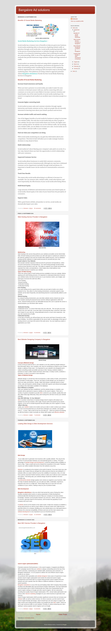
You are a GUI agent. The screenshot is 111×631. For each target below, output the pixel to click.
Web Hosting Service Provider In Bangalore (32, 217)
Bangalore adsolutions (29, 73)
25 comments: (37, 208)
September (77, 29)
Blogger (65, 624)
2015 (74, 71)
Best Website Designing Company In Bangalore (34, 339)
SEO (41, 393)
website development (24, 511)
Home (38, 614)
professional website (25, 480)
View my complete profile (77, 21)
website (27, 407)
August (76, 61)
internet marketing (30, 593)
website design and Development (34, 462)
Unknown (75, 19)
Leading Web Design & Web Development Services (35, 424)
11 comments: (37, 514)
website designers (42, 576)
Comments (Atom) (29, 618)
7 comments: (37, 415)
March (75, 64)
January (76, 68)
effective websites (59, 412)
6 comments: (37, 332)
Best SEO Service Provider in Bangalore (31, 523)
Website (20, 469)
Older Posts (63, 614)
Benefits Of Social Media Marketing (30, 20)
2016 (74, 28)
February (76, 66)
